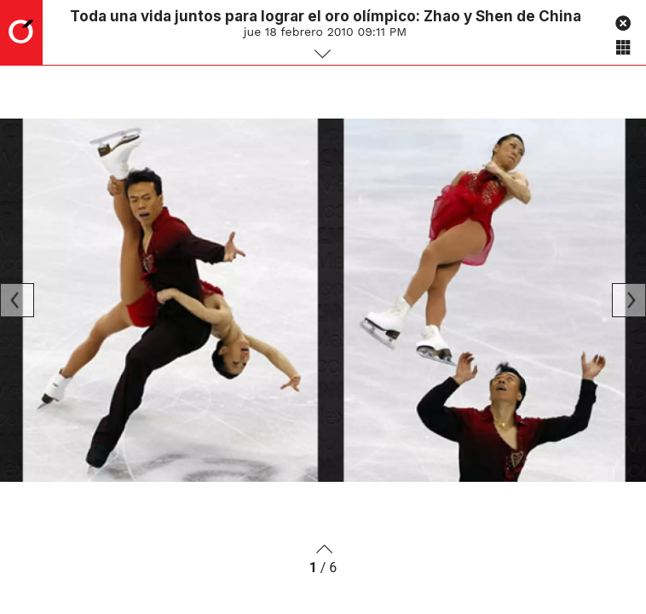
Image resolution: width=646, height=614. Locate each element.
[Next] (629, 300)
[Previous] (17, 300)
